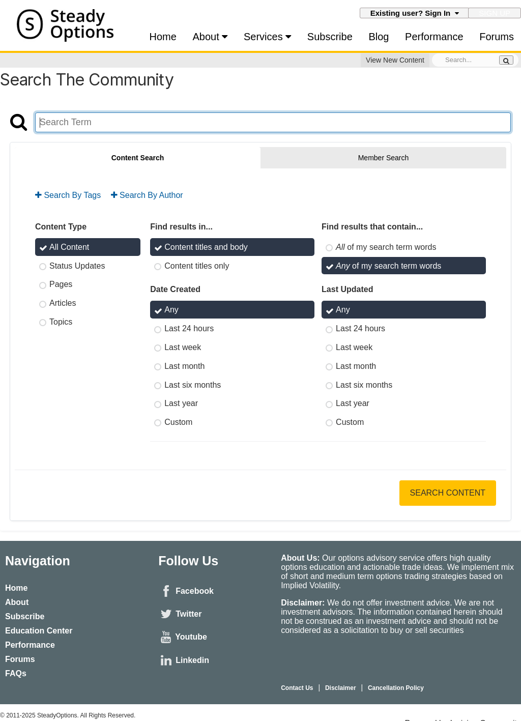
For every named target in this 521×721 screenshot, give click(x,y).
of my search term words (386, 247)
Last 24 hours (189, 328)
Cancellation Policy (396, 687)
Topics (60, 322)
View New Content (395, 60)
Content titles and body (206, 247)
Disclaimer (340, 687)
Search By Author (147, 195)
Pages (60, 284)
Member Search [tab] (383, 158)
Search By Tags (68, 195)
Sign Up (494, 13)
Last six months (192, 385)
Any (171, 310)
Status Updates (77, 266)
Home (163, 36)
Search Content (447, 492)
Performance (434, 36)
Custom (178, 422)
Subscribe (330, 36)
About (210, 36)
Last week (182, 347)
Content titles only (196, 266)
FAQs (15, 673)
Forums (496, 36)
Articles (62, 303)
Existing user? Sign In (414, 13)
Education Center (38, 630)
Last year (181, 403)
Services (267, 36)
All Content (69, 247)
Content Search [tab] (137, 158)
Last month (184, 366)
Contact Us (297, 687)
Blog (378, 36)
